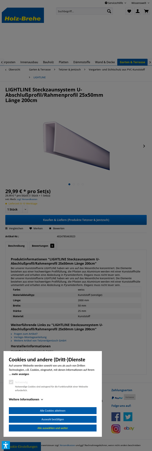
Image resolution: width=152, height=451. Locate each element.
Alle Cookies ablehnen (52, 410)
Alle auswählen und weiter (53, 428)
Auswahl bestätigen (52, 419)
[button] (6, 445)
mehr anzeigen (20, 374)
